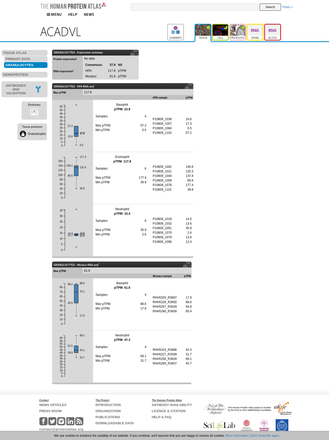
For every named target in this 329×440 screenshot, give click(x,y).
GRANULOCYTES (19, 65)
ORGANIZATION (108, 411)
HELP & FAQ (161, 417)
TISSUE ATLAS (14, 53)
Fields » (287, 7)
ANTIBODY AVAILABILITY (172, 405)
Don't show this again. (265, 435)
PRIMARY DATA (18, 59)
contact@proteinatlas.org (61, 429)
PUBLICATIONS (108, 417)
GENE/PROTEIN (15, 75)
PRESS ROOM (50, 411)
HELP (72, 14)
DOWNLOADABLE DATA (115, 423)
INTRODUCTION (108, 405)
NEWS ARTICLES (53, 405)
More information (237, 435)
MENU (54, 14)
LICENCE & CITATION (168, 411)
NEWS (89, 14)
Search (270, 7)
